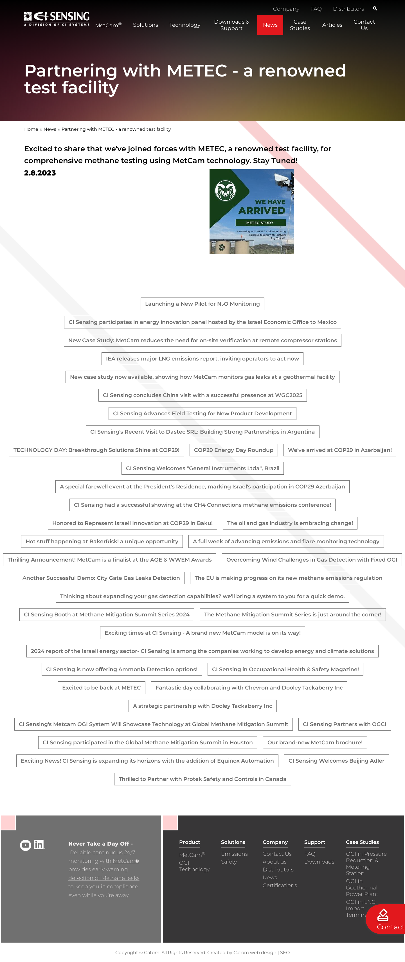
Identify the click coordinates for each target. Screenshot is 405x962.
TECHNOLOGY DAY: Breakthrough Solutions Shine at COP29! (96, 450)
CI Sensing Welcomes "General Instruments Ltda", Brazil (202, 468)
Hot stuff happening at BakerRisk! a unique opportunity (102, 541)
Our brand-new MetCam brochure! (315, 742)
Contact (391, 927)
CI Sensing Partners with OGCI (344, 724)
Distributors (348, 9)
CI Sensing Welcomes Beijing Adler (336, 761)
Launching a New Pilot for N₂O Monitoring (202, 304)
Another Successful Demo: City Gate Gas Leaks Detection (101, 578)
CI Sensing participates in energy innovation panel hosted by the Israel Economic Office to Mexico (203, 322)
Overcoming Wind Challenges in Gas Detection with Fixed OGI (311, 560)
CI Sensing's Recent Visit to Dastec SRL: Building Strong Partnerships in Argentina (202, 432)
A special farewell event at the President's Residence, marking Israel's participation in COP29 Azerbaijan (202, 486)
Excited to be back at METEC (101, 687)
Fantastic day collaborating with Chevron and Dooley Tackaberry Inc (249, 687)
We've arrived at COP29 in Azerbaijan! (340, 450)
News (50, 129)
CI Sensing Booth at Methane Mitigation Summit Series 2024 (107, 614)
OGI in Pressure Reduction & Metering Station (366, 864)
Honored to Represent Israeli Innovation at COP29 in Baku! (132, 523)
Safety (229, 862)
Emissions (234, 854)
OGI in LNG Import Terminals (361, 908)
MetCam (126, 861)
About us (275, 862)
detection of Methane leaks (104, 878)
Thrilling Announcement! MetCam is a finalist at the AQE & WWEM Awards (110, 560)
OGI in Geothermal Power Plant (362, 887)
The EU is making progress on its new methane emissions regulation (288, 578)
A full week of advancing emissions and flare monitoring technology (286, 541)
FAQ (316, 9)
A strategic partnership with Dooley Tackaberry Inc (202, 706)
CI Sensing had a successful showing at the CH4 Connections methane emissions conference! (202, 505)
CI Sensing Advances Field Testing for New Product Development (202, 413)
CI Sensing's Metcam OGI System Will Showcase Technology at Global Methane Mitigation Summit (153, 724)
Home (31, 129)
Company (286, 9)
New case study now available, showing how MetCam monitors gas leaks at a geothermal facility (202, 377)
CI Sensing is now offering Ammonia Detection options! (121, 669)
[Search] (375, 8)
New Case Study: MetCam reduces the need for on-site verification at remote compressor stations (202, 340)
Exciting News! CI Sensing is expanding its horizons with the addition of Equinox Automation (147, 761)
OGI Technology (194, 866)
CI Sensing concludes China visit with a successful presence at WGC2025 (202, 395)
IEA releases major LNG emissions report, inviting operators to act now (202, 358)
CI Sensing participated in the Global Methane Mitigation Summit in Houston (148, 742)
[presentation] (252, 252)
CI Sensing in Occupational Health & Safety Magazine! (285, 669)
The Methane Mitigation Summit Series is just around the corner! (292, 614)
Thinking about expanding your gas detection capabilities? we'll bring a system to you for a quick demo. (202, 596)
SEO (285, 952)
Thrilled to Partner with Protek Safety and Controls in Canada (203, 779)
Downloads (319, 862)
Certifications (280, 885)
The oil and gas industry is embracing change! (290, 523)
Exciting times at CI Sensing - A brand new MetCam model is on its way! (203, 633)
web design (263, 952)
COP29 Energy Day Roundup (233, 450)
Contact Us (277, 854)
